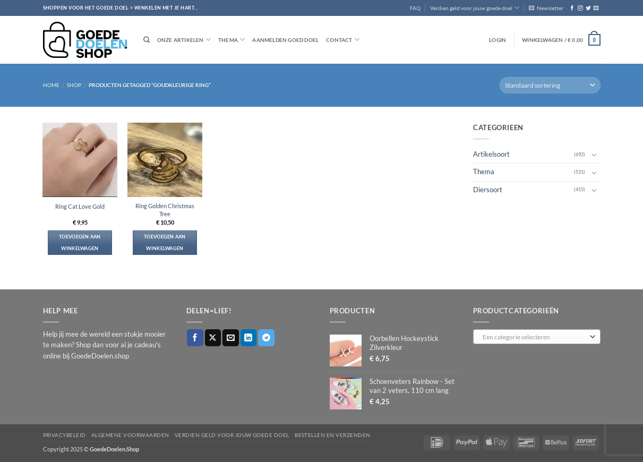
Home (51, 85)
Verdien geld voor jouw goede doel (474, 8)
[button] (546, 8)
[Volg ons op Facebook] (572, 8)
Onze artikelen (184, 40)
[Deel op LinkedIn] (249, 337)
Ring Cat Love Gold (80, 206)
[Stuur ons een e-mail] (596, 8)
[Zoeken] (146, 40)
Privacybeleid (64, 435)
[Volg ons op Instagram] (580, 8)
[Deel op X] (213, 337)
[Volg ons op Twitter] (588, 8)
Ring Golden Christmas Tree (164, 209)
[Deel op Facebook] (195, 337)
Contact (342, 40)
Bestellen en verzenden (333, 435)
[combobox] (537, 336)
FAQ (415, 8)
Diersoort (487, 189)
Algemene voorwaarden (130, 435)
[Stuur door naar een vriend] (230, 337)
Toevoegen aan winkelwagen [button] (80, 242)
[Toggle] (594, 154)
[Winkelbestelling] (550, 85)
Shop (74, 85)
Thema (231, 40)
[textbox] (534, 337)
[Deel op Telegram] (266, 337)
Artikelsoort (491, 154)
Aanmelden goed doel (285, 40)
